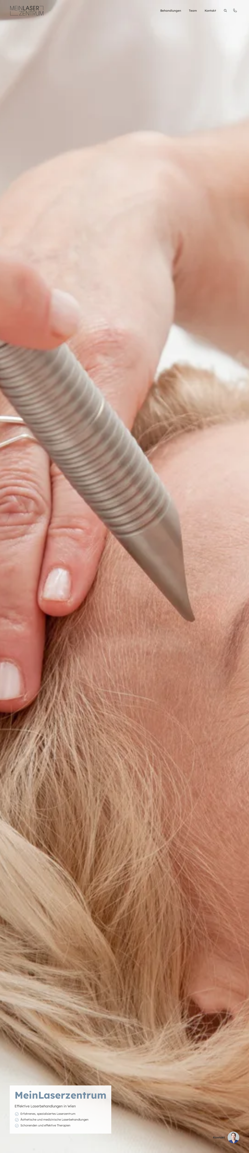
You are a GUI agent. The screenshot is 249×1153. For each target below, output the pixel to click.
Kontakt (210, 10)
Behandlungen (170, 10)
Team (193, 10)
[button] (225, 11)
